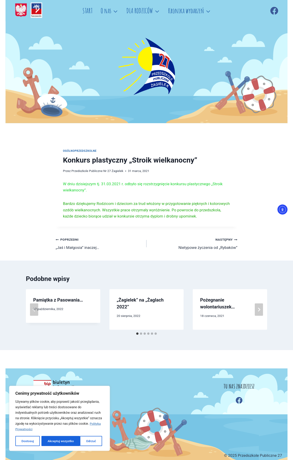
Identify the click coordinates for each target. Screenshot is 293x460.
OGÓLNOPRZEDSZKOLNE (80, 150)
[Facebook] (274, 11)
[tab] (137, 333)
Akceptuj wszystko (84, 441)
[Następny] (259, 309)
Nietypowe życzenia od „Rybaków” (193, 243)
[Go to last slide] (34, 309)
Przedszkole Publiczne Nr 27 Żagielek (97, 171)
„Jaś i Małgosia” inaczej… (99, 243)
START (87, 10)
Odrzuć (52, 441)
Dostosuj (27, 441)
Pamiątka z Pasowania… (58, 300)
